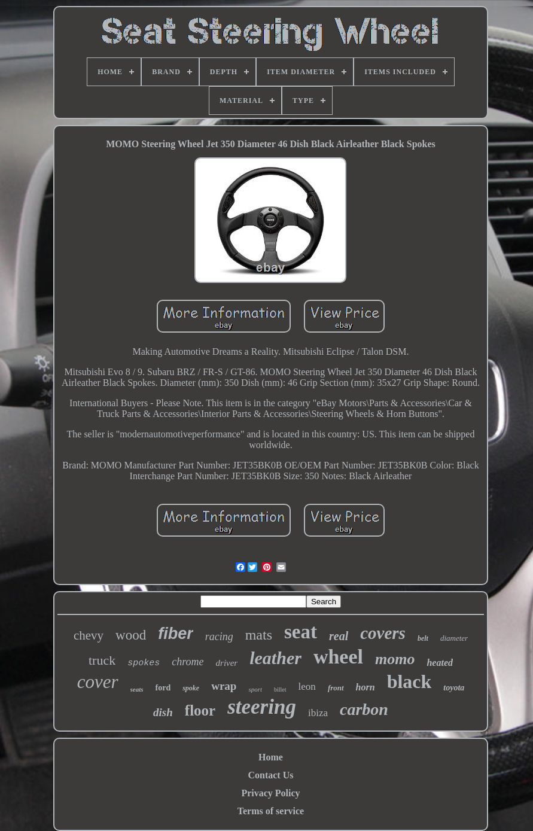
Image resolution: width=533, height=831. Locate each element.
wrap (223, 686)
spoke (190, 688)
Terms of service (270, 811)
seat (300, 632)
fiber (175, 634)
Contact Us (270, 775)
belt (423, 638)
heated (440, 663)
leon (307, 686)
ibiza (318, 713)
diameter (454, 638)
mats (258, 635)
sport (255, 689)
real (338, 636)
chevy (88, 635)
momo (395, 659)
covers (383, 633)
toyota (453, 687)
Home (270, 757)
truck (102, 660)
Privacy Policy (270, 793)
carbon (364, 709)
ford (163, 687)
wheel (338, 657)
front (336, 687)
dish (163, 712)
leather (275, 658)
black (409, 681)
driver (227, 663)
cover (97, 681)
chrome (187, 662)
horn (365, 687)
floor (200, 710)
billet (280, 689)
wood (130, 635)
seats (137, 689)
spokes (143, 663)
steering (261, 707)
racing (219, 637)
